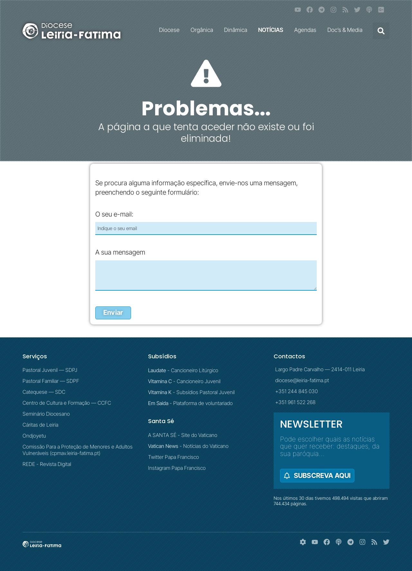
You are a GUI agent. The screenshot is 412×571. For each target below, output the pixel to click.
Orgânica (203, 29)
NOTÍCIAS (272, 29)
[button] (381, 31)
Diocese (171, 29)
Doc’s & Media (346, 29)
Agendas (307, 29)
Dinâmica (237, 29)
